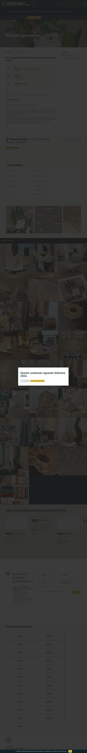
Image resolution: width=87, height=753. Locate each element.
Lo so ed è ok (25, 381)
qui (65, 751)
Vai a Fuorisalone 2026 (37, 381)
